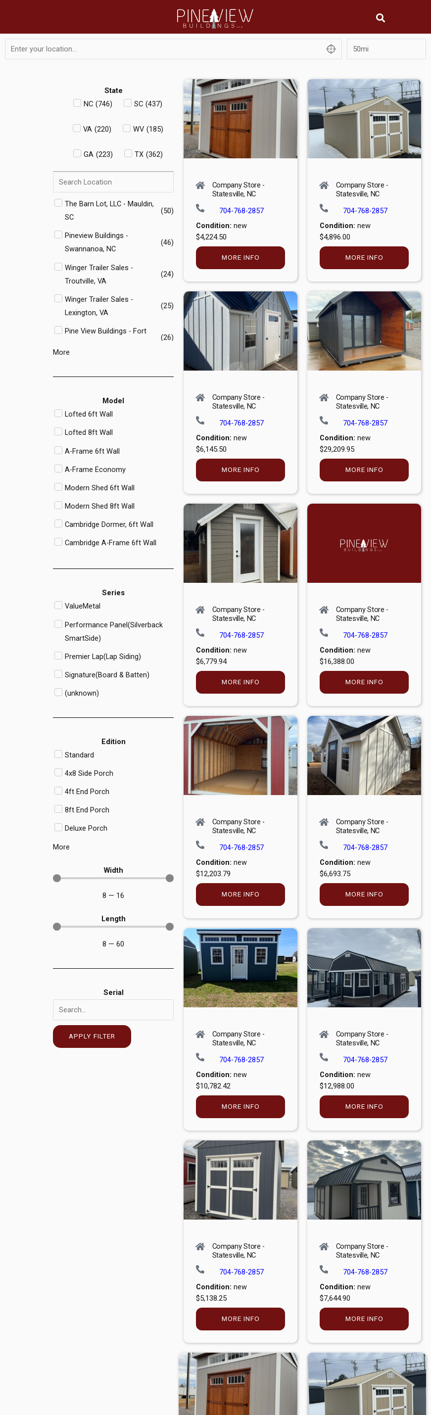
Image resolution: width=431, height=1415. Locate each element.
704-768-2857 (241, 210)
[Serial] (113, 1009)
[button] (381, 17)
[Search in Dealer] (113, 182)
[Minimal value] (113, 878)
